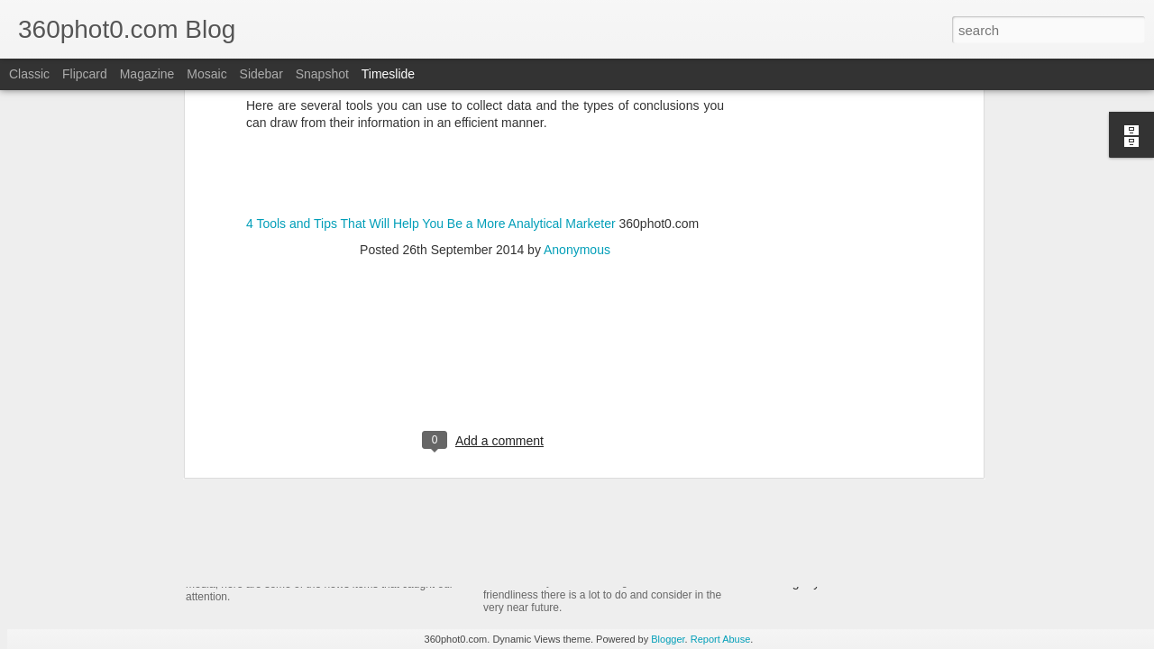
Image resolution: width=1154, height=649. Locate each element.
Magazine (147, 74)
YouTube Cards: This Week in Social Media (393, 535)
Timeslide (388, 74)
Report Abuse (721, 639)
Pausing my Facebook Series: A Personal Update (892, 582)
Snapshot (322, 74)
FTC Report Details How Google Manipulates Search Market (923, 519)
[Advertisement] (485, 182)
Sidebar (261, 74)
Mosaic (206, 74)
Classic (29, 74)
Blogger (667, 639)
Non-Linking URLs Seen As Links (846, 551)
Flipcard (84, 74)
